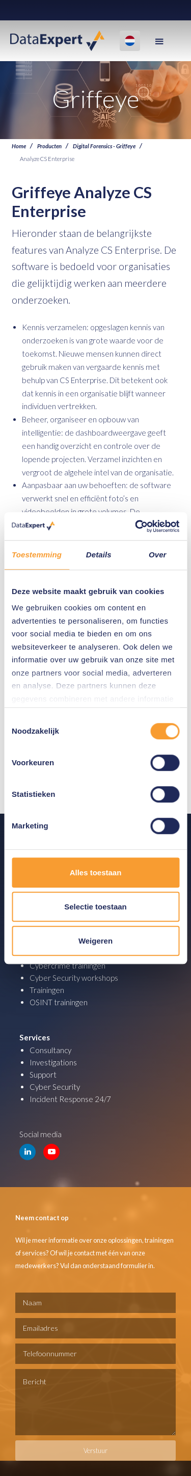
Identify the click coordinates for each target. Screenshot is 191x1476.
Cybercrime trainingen (67, 965)
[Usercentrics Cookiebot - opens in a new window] (136, 526)
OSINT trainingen (59, 1002)
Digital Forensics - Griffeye (104, 146)
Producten (49, 146)
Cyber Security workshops (74, 977)
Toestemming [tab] (37, 554)
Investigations (53, 1062)
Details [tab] (99, 554)
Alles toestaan (96, 872)
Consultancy (50, 1050)
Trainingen (47, 990)
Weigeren (95, 940)
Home (19, 146)
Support (43, 1074)
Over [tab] (158, 554)
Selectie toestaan (95, 906)
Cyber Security (55, 1086)
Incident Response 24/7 (70, 1099)
